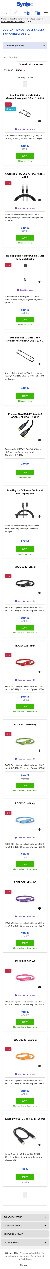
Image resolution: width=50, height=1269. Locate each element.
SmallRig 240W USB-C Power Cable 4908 (25, 175)
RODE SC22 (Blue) (25, 803)
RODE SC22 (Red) (25, 645)
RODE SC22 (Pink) (25, 961)
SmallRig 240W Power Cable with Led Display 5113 (25, 492)
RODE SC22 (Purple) (25, 882)
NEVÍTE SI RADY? (11, 1242)
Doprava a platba (13, 1225)
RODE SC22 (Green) (25, 724)
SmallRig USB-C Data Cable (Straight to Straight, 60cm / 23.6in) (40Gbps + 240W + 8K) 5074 (25, 339)
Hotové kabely (35, 18)
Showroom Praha (13, 1233)
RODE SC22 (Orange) (25, 1039)
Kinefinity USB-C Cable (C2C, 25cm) (25, 1118)
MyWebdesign (25, 1259)
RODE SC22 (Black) (25, 566)
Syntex (4, 18)
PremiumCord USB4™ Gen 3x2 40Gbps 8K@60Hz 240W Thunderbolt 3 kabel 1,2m (25, 415)
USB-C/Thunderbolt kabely (13, 21)
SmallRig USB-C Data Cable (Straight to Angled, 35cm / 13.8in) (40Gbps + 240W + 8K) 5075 (25, 96)
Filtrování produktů (14, 45)
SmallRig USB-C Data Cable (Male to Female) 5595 (25, 257)
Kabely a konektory (18, 18)
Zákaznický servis (13, 1217)
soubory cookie (21, 1256)
